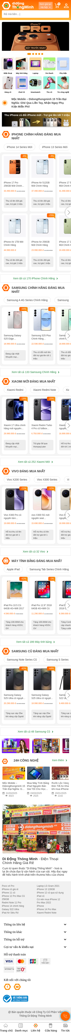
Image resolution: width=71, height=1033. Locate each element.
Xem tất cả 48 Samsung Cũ (35, 731)
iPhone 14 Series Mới (19, 147)
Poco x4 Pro (8, 886)
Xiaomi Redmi (15, 389)
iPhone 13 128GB (46, 889)
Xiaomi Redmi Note (44, 389)
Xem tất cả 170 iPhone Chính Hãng (35, 278)
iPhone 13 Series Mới (54, 147)
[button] (68, 212)
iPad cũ (40, 896)
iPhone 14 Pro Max (46, 909)
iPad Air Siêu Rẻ (10, 912)
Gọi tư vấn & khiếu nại (35, 947)
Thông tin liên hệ (35, 924)
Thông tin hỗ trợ (35, 939)
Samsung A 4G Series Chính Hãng (27, 300)
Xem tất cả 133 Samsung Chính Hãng (35, 372)
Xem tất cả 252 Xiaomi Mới (35, 461)
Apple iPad (13, 569)
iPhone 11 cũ (8, 892)
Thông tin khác (35, 932)
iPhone (40, 906)
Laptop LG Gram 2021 (48, 886)
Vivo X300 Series (47, 479)
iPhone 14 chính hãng (13, 906)
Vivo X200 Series (17, 479)
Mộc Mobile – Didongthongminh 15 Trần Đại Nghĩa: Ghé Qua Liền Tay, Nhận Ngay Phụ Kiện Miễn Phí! (39, 103)
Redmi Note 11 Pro (11, 902)
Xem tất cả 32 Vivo (35, 551)
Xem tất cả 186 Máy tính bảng (35, 641)
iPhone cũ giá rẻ (10, 889)
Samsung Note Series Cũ (22, 659)
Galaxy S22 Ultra (10, 909)
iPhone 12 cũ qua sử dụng (50, 892)
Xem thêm (59, 760)
